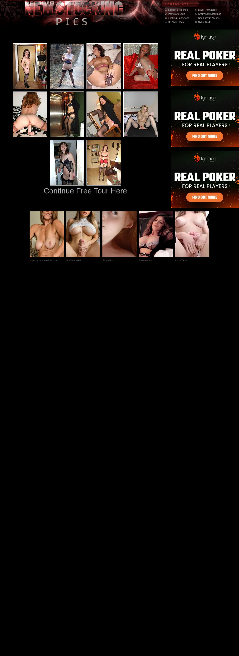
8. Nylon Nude (203, 22)
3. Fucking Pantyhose (177, 18)
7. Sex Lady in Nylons (207, 18)
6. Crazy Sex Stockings (208, 13)
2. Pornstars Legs (175, 13)
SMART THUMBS (128, 570)
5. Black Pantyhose (206, 9)
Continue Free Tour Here (85, 191)
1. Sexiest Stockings (176, 9)
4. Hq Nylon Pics (174, 22)
